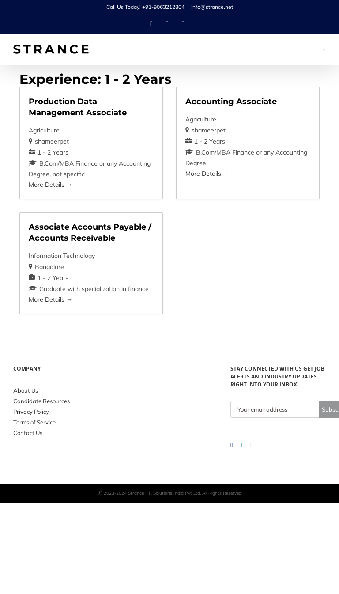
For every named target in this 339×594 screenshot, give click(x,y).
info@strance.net (212, 7)
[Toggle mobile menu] (324, 47)
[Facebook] (231, 445)
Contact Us (27, 432)
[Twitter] (250, 445)
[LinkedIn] (241, 445)
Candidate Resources (41, 401)
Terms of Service (34, 422)
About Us (25, 390)
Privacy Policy (31, 411)
